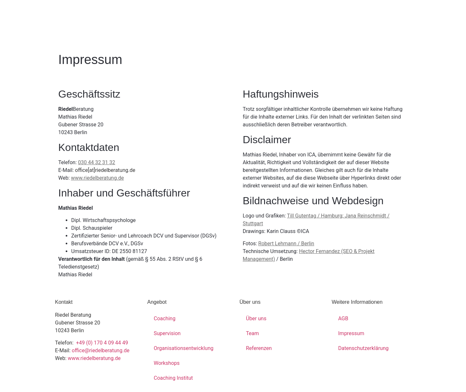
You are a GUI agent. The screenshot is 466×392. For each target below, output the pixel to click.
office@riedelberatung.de (100, 350)
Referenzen (259, 348)
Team (252, 333)
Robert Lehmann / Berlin (286, 243)
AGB (343, 318)
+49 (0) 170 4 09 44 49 (101, 343)
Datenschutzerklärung (363, 348)
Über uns (256, 318)
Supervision (167, 333)
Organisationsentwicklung (183, 348)
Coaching (164, 318)
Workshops (167, 363)
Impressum (351, 333)
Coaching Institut (173, 378)
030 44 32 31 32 (96, 162)
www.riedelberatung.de (97, 178)
